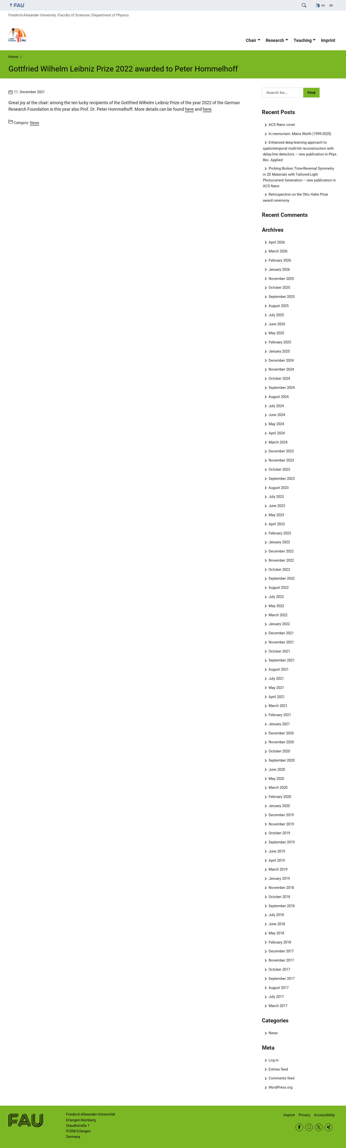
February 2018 (280, 942)
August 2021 (279, 669)
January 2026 (279, 269)
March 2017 (278, 1006)
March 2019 (278, 869)
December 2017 (281, 951)
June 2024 (277, 415)
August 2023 (279, 488)
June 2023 (277, 506)
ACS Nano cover (282, 124)
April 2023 (277, 524)
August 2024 (279, 397)
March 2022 (278, 615)
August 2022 (279, 587)
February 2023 (280, 533)
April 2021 (277, 697)
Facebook (299, 1127)
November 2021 (281, 642)
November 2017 (281, 960)
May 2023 (276, 515)
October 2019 (279, 833)
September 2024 (282, 387)
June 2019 (277, 851)
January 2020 (279, 806)
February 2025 (280, 342)
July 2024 (276, 406)
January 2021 (279, 724)
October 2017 (279, 969)
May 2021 (276, 688)
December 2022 (281, 551)
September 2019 (282, 842)
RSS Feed (309, 1127)
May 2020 (276, 778)
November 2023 (281, 460)
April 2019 (277, 860)
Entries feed (278, 1069)
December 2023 (281, 451)
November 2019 (281, 824)
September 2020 (282, 760)
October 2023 (279, 469)
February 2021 (280, 715)
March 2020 (278, 787)
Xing (328, 1127)
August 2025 (279, 306)
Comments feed (281, 1078)
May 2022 (276, 606)
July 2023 (276, 496)
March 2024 (278, 442)
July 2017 (276, 996)
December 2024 (281, 360)
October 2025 (279, 287)
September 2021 (282, 660)
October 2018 (279, 897)
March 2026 (278, 251)
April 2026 (277, 242)
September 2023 (282, 478)
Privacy (304, 1115)
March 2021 (278, 706)
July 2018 (276, 915)
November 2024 (281, 369)
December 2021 (281, 633)
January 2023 (279, 542)
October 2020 (279, 751)
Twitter (319, 1127)
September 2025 (282, 297)
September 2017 (282, 978)
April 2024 (277, 433)
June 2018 (277, 924)
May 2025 (276, 333)
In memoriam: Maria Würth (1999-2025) (300, 134)
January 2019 (279, 878)
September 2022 (282, 578)
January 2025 (279, 351)
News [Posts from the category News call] (34, 123)
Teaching (303, 40)
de (331, 5)
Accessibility (324, 1115)
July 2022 (276, 597)
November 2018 (281, 887)
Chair (251, 40)
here (189, 109)
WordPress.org (280, 1087)
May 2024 (276, 424)
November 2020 (281, 742)
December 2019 (281, 815)
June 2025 (277, 324)
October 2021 (279, 651)
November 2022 (281, 560)
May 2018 (276, 933)
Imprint (328, 40)
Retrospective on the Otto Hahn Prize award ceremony (295, 197)
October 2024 (279, 378)
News (273, 1033)
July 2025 (276, 315)
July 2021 (276, 678)
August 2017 (279, 988)
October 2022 (279, 569)
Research (275, 40)
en (323, 5)
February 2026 (280, 260)
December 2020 (281, 733)
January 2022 (279, 624)
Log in (273, 1060)
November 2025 (281, 278)
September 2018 (282, 906)
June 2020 (277, 769)
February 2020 (280, 797)
